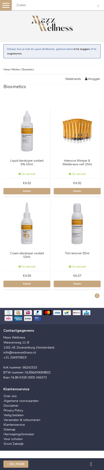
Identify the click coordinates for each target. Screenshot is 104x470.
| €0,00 (15, 464)
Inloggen (92, 79)
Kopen (27, 191)
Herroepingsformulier (19, 434)
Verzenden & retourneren (22, 420)
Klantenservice (14, 425)
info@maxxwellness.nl (19, 352)
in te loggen (81, 49)
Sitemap (9, 429)
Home (6, 69)
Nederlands (73, 79)
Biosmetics (28, 69)
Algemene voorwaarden (21, 401)
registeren (14, 53)
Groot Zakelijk (14, 444)
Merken (16, 69)
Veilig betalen (14, 415)
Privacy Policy (13, 410)
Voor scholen (13, 439)
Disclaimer (11, 405)
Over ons (10, 396)
